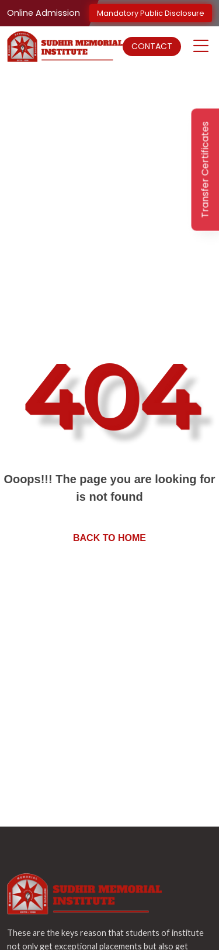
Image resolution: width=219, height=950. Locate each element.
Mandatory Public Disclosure (150, 13)
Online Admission (43, 13)
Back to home (109, 538)
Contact (151, 46)
